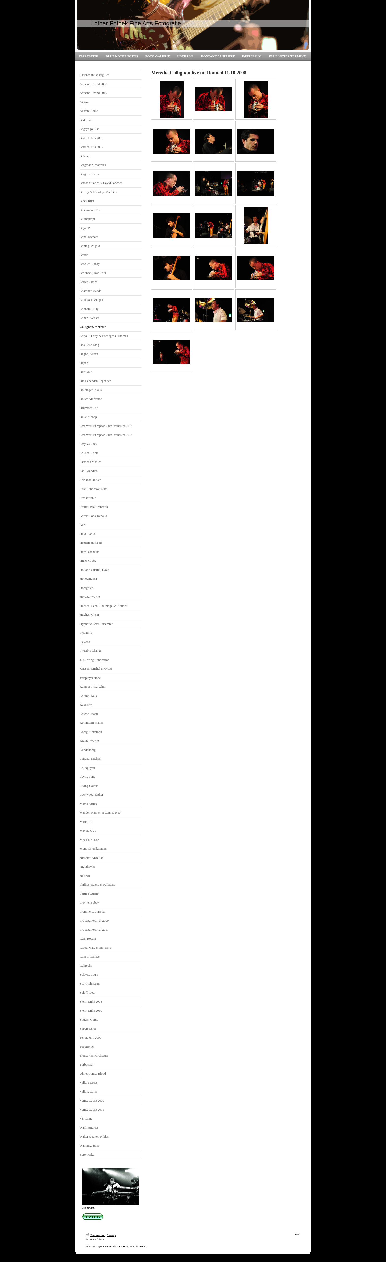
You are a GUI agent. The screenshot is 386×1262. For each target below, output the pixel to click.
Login (297, 1234)
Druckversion (95, 1235)
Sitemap (111, 1235)
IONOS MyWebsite (127, 1246)
